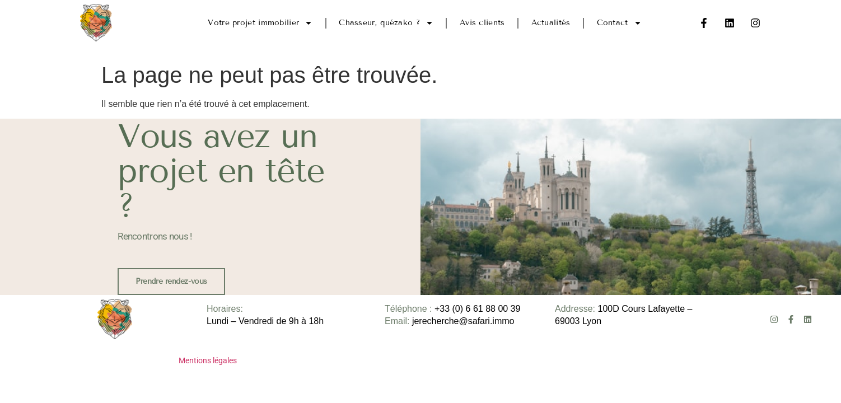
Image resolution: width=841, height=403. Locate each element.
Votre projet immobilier (260, 23)
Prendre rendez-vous (171, 281)
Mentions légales (208, 360)
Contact (619, 23)
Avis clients (482, 22)
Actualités (551, 22)
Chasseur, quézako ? (386, 23)
